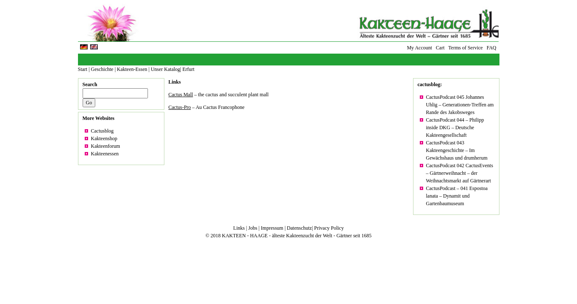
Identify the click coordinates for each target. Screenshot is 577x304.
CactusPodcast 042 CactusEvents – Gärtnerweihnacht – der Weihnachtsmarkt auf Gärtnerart (459, 173)
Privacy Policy (329, 228)
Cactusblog (102, 131)
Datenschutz (299, 228)
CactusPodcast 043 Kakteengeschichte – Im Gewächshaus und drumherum (457, 150)
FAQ (491, 48)
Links (175, 82)
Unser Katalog (165, 69)
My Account (419, 48)
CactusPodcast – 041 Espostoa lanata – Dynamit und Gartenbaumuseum (457, 195)
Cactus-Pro (180, 107)
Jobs (252, 228)
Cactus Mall (181, 95)
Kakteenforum (105, 146)
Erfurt (188, 69)
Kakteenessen (105, 154)
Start (83, 69)
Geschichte (102, 69)
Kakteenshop (104, 138)
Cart (440, 48)
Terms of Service (465, 48)
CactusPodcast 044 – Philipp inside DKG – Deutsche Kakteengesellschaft (455, 127)
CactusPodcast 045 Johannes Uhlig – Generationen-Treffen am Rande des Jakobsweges (460, 104)
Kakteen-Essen (132, 69)
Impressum (272, 228)
